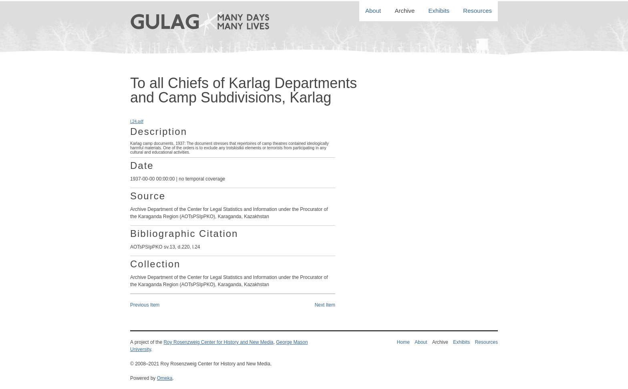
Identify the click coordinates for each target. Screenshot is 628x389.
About (373, 11)
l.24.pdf (136, 121)
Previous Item (144, 305)
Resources (477, 11)
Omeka (165, 378)
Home (403, 342)
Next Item (325, 305)
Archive (405, 11)
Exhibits (439, 11)
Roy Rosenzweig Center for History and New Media (218, 342)
